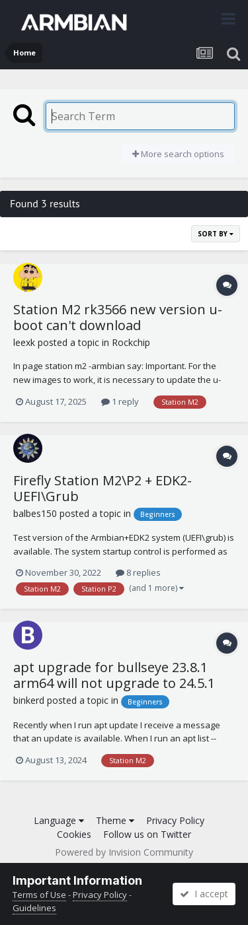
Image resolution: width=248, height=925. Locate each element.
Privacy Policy (175, 820)
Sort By (215, 233)
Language (59, 820)
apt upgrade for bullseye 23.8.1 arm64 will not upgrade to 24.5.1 (114, 675)
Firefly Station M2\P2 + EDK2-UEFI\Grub (102, 488)
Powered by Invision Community (124, 852)
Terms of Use (39, 895)
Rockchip (131, 342)
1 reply (120, 401)
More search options (178, 154)
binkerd (28, 700)
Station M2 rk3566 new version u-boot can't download (117, 317)
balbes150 (35, 513)
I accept (204, 893)
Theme (115, 820)
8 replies (138, 572)
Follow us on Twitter (147, 834)
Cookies (74, 834)
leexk (24, 342)
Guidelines (34, 908)
